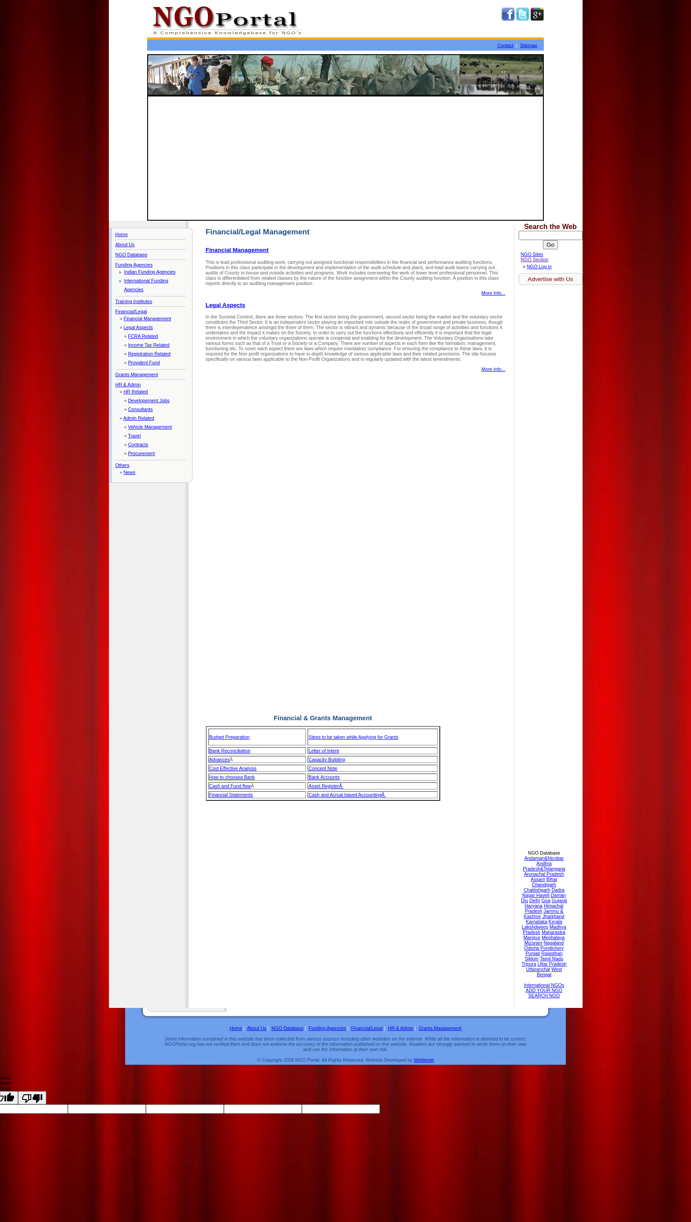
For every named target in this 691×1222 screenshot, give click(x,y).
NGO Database (131, 254)
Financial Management (147, 318)
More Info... (493, 293)
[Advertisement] (345, 158)
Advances (219, 759)
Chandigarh (544, 884)
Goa (546, 900)
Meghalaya (553, 937)
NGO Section (535, 259)
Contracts (138, 444)
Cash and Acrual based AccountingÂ (347, 794)
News (129, 472)
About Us (125, 244)
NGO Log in (539, 266)
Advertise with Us (550, 279)
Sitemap (528, 45)
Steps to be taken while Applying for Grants (353, 737)
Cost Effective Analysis (233, 768)
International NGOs (544, 985)
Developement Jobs (148, 400)
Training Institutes (133, 301)
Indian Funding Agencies (150, 271)
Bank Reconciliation (230, 750)
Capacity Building (326, 759)
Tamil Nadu (551, 958)
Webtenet (424, 1060)
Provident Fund (144, 362)
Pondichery (552, 948)
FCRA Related (143, 336)
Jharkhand (553, 916)
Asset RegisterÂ (325, 786)
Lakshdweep (535, 926)
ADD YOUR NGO (544, 990)
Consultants (140, 409)
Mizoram (533, 942)
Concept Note (322, 768)
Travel (134, 435)
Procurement (141, 453)
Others (122, 465)
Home (121, 234)
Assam (538, 879)
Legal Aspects (137, 327)
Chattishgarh (537, 889)
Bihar (551, 879)
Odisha (532, 948)
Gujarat (559, 900)
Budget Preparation (229, 737)
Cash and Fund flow (230, 786)
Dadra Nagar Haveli (543, 892)
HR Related (135, 391)
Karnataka (536, 921)
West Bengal (549, 971)
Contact (506, 45)
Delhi (534, 900)
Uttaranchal (538, 969)
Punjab (532, 953)
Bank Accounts (324, 777)
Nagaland (554, 942)
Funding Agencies (134, 264)
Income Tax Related (148, 345)
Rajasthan (552, 953)
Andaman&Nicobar (544, 858)
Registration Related (149, 353)
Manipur (532, 937)
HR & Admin (128, 384)
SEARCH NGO (544, 995)
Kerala (555, 921)
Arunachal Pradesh (544, 874)
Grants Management (136, 374)
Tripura (528, 963)
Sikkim (532, 958)
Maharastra (553, 932)
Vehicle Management (150, 427)
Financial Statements (231, 794)
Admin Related (138, 418)
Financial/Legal (131, 311)
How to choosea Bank (232, 777)
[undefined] (32, 1097)
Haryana (533, 905)
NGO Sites (532, 254)
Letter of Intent (323, 750)
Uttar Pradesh (552, 963)
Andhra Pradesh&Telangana (544, 866)
